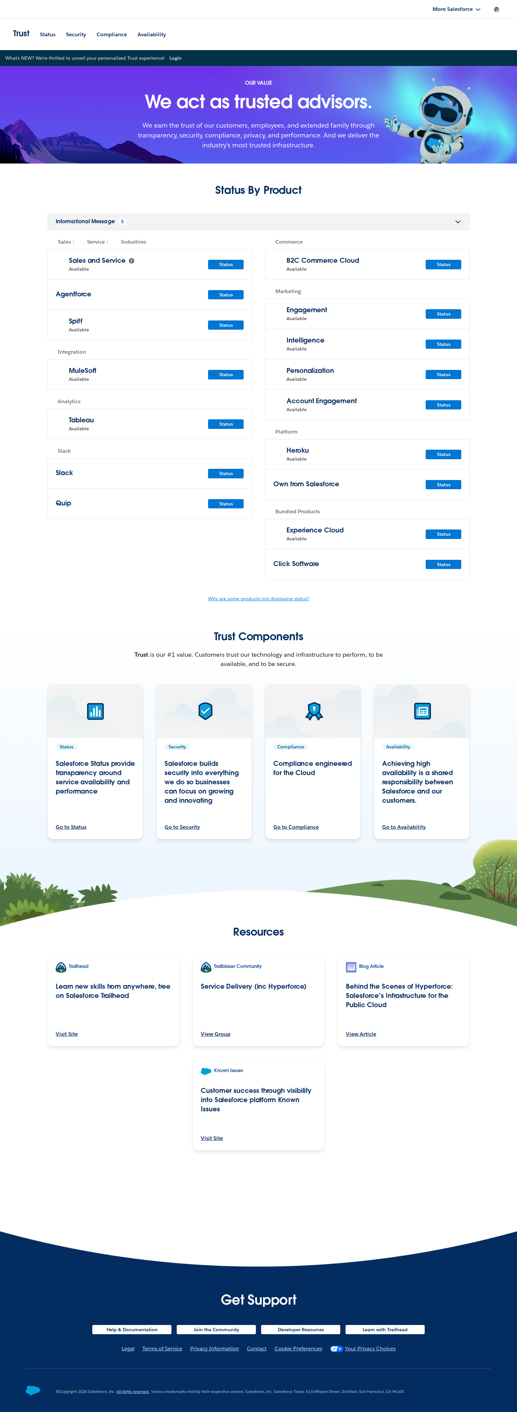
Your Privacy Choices (363, 1348)
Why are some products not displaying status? (258, 664)
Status (47, 34)
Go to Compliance (296, 891)
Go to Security (182, 891)
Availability (151, 34)
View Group (215, 1099)
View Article (361, 1099)
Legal (128, 1348)
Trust (21, 34)
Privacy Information (214, 1348)
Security (76, 34)
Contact (257, 1348)
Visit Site (67, 1099)
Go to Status (71, 891)
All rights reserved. (132, 1391)
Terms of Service (162, 1348)
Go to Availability (404, 891)
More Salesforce (453, 9)
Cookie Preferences (298, 1348)
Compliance (112, 34)
